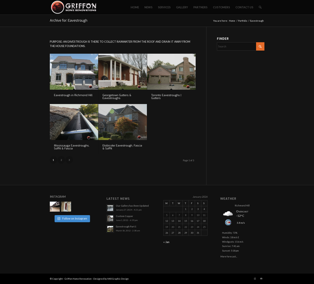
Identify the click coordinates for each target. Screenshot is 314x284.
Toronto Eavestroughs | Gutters (166, 96)
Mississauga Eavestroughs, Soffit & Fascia (71, 147)
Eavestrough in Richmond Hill (73, 95)
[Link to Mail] (261, 278)
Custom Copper (124, 216)
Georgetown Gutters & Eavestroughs (117, 96)
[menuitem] (135, 7)
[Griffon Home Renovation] (75, 7)
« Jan (166, 242)
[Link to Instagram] (255, 278)
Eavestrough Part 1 (126, 226)
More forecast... (228, 255)
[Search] (260, 7)
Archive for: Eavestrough (68, 20)
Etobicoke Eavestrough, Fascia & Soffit (122, 147)
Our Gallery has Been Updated (132, 205)
